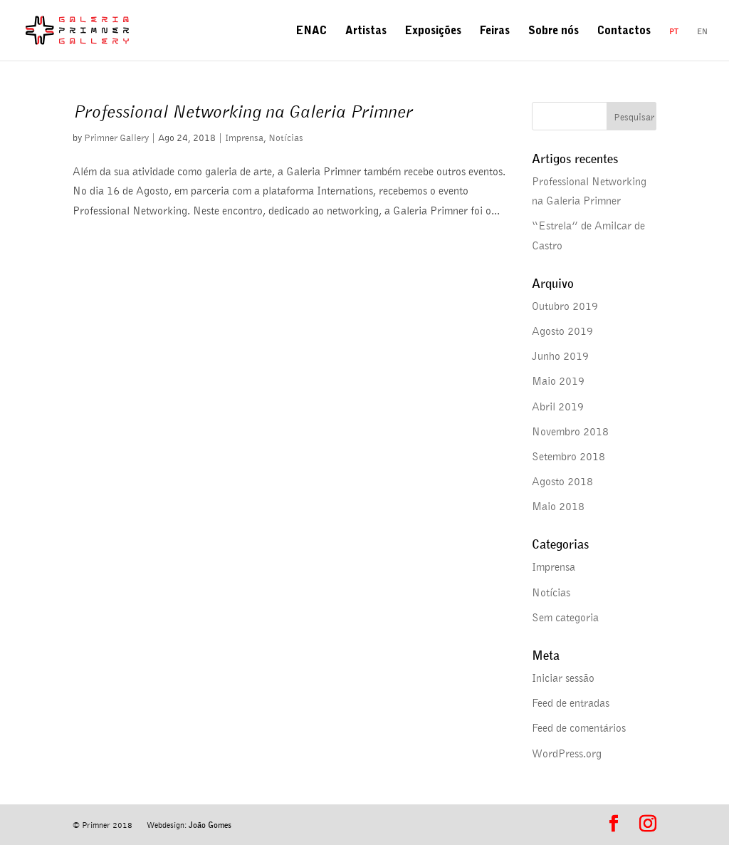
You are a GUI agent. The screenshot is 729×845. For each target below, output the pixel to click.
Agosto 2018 (562, 481)
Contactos (624, 32)
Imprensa (244, 137)
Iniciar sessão (563, 677)
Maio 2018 (558, 506)
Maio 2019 (558, 380)
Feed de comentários (579, 727)
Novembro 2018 (570, 431)
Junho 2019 (560, 355)
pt (673, 31)
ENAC (311, 32)
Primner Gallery (116, 137)
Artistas (366, 32)
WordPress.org (567, 753)
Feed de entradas (570, 702)
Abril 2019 (558, 406)
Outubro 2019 (565, 306)
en (702, 31)
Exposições (433, 32)
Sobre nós (553, 32)
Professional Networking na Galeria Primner (242, 111)
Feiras (495, 32)
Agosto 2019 (562, 330)
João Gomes (210, 824)
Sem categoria (565, 617)
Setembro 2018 (568, 456)
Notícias (285, 137)
